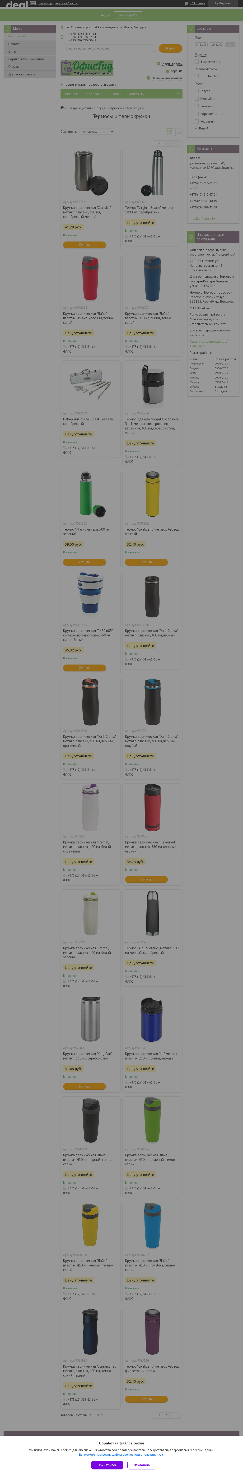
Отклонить (142, 1465)
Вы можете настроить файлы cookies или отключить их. (120, 1454)
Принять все (107, 1465)
